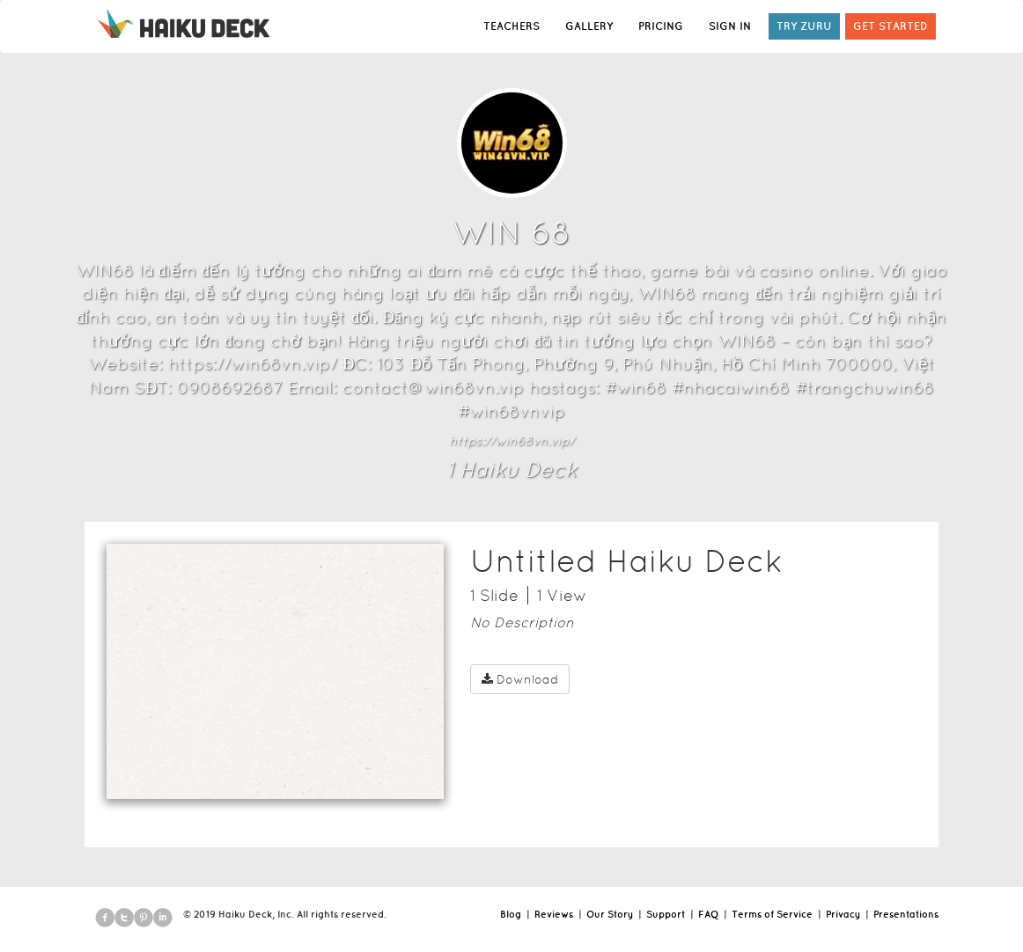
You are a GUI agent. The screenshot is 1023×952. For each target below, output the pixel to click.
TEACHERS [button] (511, 26)
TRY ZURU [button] (804, 26)
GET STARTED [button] (890, 26)
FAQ (708, 914)
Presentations (905, 914)
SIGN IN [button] (730, 26)
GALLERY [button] (589, 26)
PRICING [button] (660, 26)
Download (520, 679)
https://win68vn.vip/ (511, 441)
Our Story (609, 914)
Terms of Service (772, 914)
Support (665, 914)
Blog (510, 914)
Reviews (553, 914)
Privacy (843, 914)
